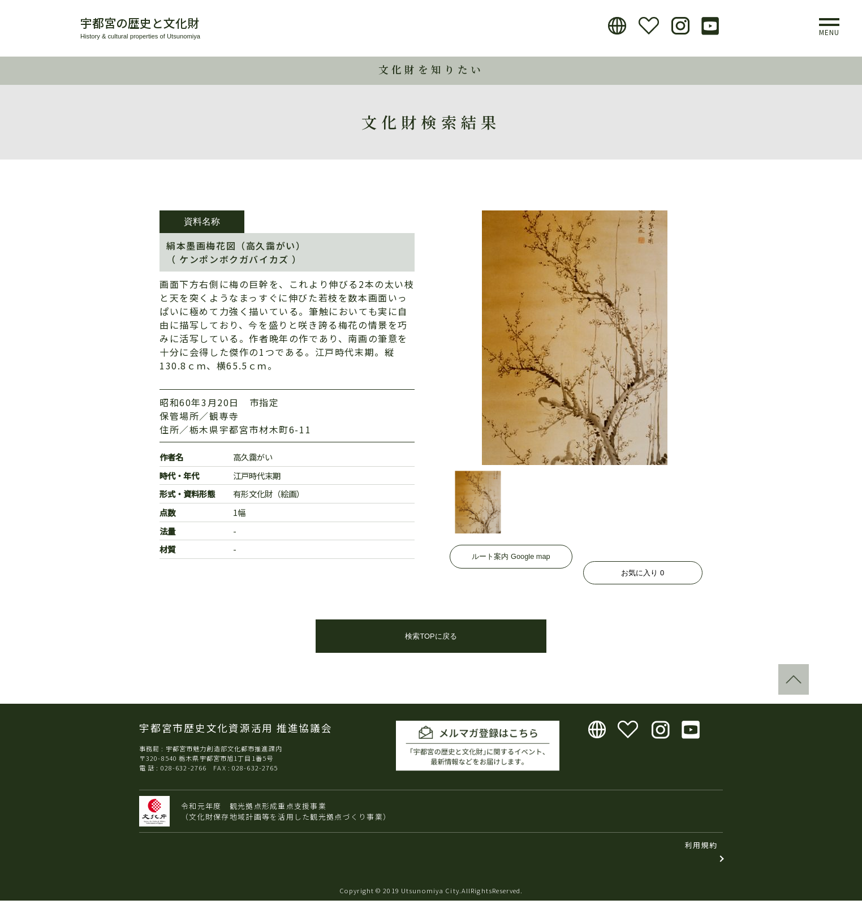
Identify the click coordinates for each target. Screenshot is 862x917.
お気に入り (642, 573)
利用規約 (701, 860)
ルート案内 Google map (511, 573)
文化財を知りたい (431, 69)
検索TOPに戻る (430, 652)
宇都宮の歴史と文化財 (139, 22)
